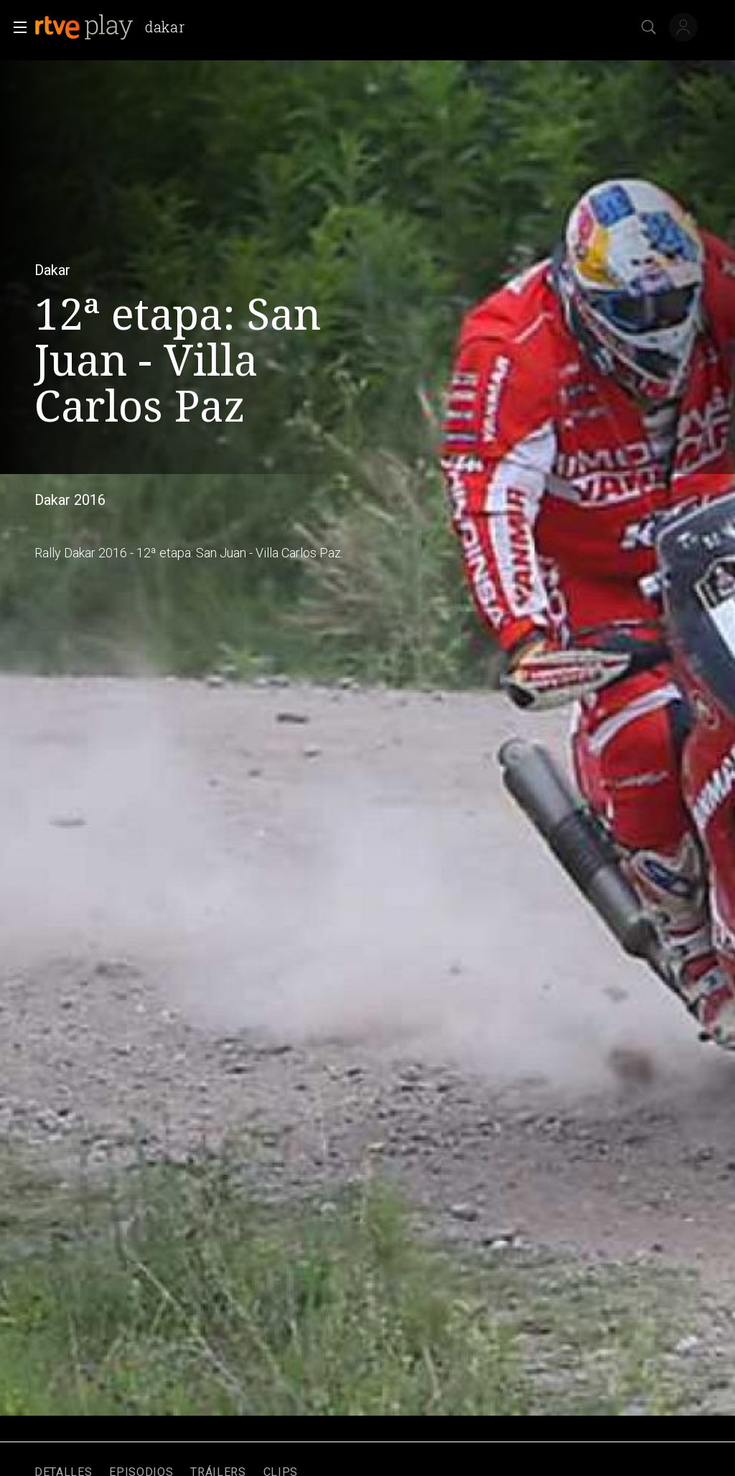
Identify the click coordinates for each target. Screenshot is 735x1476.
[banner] (115, 27)
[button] (16, 27)
